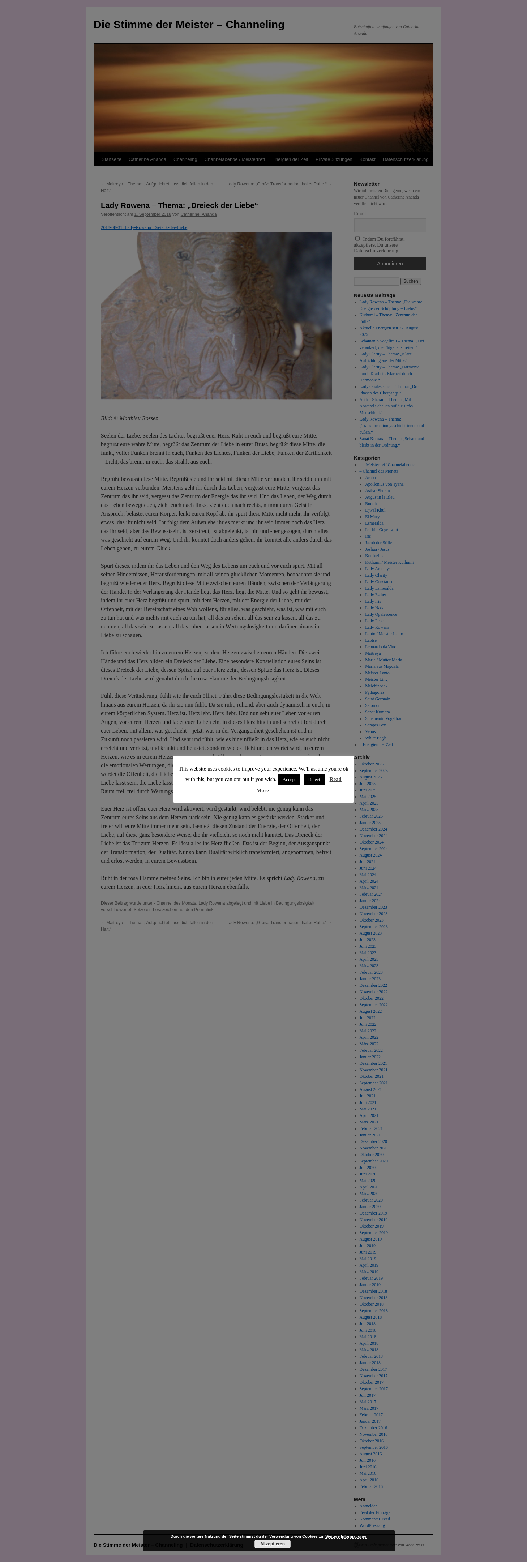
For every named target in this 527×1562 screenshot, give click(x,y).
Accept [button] (289, 779)
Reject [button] (314, 779)
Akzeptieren (272, 1543)
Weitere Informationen (346, 1536)
